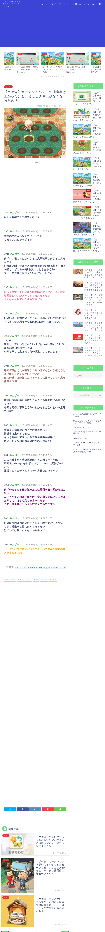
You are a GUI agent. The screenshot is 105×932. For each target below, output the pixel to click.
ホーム (44, 4)
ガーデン (8, 87)
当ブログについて (60, 4)
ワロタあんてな (80, 438)
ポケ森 (45, 579)
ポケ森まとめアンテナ (83, 428)
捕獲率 (54, 579)
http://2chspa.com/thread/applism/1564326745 (40, 567)
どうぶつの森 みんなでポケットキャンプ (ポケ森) (11, 3)
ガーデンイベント (25, 579)
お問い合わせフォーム (83, 4)
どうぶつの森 (11, 579)
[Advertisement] (52, 28)
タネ (36, 579)
